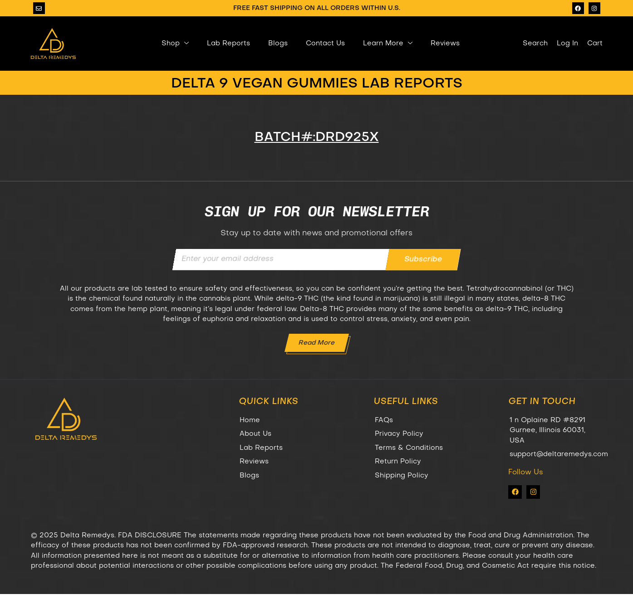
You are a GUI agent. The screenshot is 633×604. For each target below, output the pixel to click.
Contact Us (325, 43)
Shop (175, 43)
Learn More (387, 43)
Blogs (278, 43)
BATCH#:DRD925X (317, 138)
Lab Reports (228, 43)
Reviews (445, 43)
